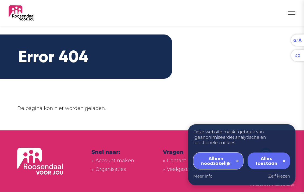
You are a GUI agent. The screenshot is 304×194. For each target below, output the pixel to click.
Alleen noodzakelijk (216, 160)
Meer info (202, 177)
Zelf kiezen (279, 177)
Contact (176, 161)
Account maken (114, 161)
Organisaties (110, 169)
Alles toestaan (266, 160)
